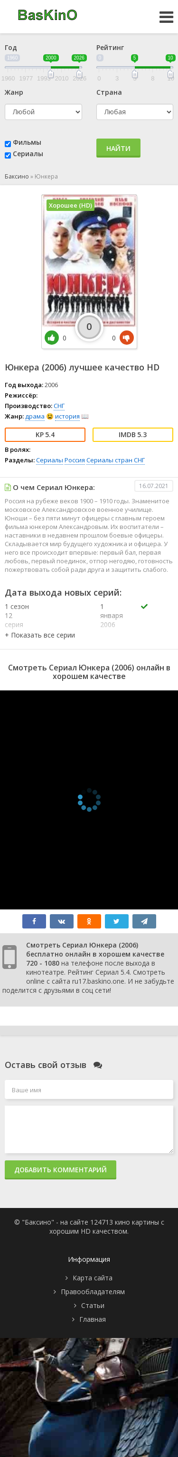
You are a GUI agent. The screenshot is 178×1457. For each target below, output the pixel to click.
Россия (75, 460)
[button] (40, 634)
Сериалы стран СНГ (115, 460)
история (67, 416)
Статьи (92, 1305)
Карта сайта (92, 1277)
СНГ (59, 405)
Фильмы (27, 142)
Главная (92, 1319)
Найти (118, 148)
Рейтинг (110, 47)
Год (11, 47)
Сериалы (28, 153)
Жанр (14, 92)
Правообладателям (93, 1291)
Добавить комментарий (60, 1169)
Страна (109, 92)
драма (35, 416)
